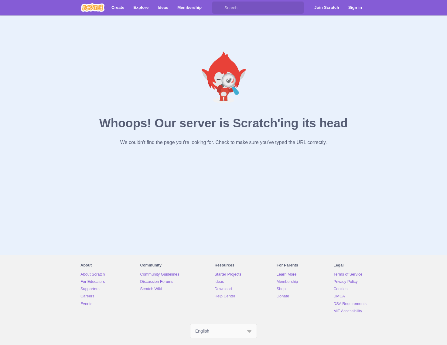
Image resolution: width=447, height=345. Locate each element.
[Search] (218, 8)
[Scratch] (92, 7)
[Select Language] (223, 331)
